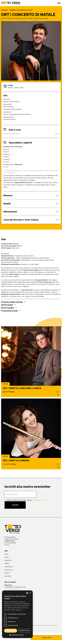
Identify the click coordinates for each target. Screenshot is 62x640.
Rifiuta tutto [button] (24, 630)
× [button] (30, 593)
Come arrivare (9, 570)
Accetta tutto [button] (10, 630)
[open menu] (59, 3)
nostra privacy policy (39, 500)
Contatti (7, 573)
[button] (17, 635)
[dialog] (17, 614)
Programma (8, 560)
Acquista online (46, 637)
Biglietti (7, 563)
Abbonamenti (8, 566)
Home (6, 554)
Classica (4, 10)
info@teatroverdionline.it (12, 589)
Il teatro (7, 557)
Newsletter (8, 576)
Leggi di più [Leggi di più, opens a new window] (19, 610)
